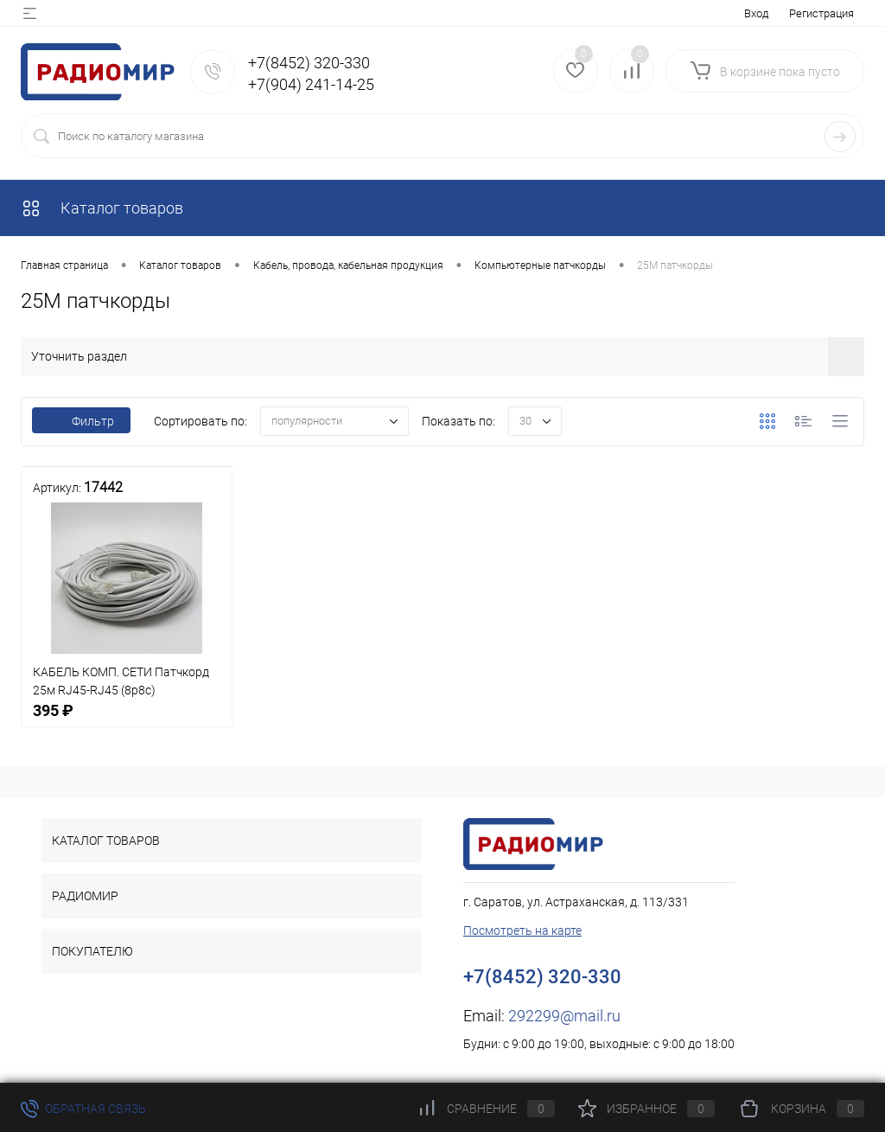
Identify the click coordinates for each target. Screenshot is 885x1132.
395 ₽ (126, 720)
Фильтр (81, 421)
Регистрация (821, 13)
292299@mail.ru (564, 1016)
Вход (756, 13)
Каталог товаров (102, 208)
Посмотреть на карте (522, 930)
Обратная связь (83, 1109)
